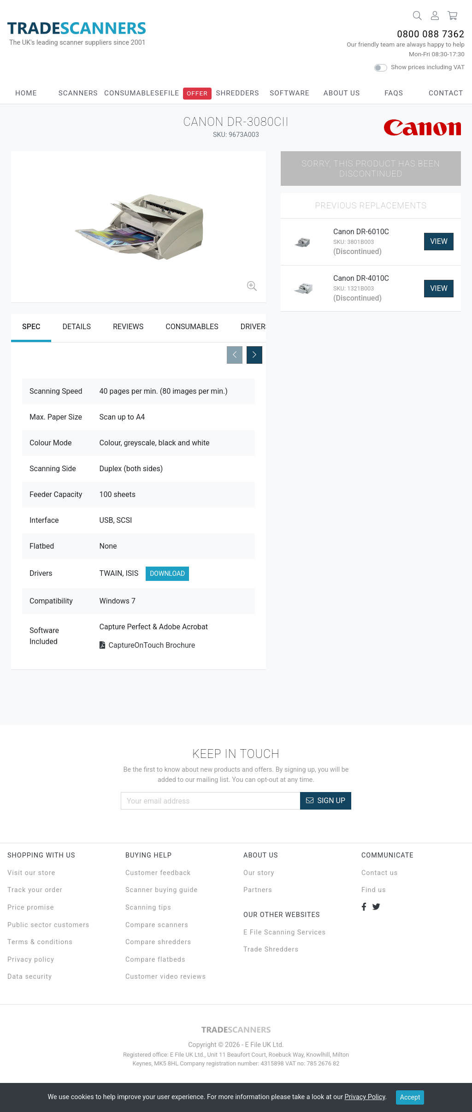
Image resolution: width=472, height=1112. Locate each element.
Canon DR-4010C (361, 278)
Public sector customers (48, 925)
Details (76, 326)
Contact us (379, 873)
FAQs (393, 93)
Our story (258, 873)
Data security (29, 977)
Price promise (30, 907)
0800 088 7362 (431, 34)
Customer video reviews (165, 977)
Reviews (128, 326)
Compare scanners (157, 925)
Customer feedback (158, 873)
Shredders (237, 93)
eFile (169, 93)
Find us (373, 890)
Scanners (78, 93)
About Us (342, 93)
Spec (31, 326)
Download (167, 573)
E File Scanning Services (284, 932)
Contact (446, 93)
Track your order (35, 890)
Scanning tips (148, 907)
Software (289, 93)
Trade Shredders (271, 949)
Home (26, 93)
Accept (410, 1097)
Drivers (255, 326)
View (439, 241)
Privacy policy (30, 960)
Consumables (131, 93)
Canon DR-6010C (361, 231)
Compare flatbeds (155, 960)
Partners (257, 890)
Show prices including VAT (428, 67)
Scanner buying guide (161, 890)
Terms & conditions (40, 942)
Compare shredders (158, 942)
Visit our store (31, 873)
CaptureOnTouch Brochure (147, 645)
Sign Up (325, 800)
